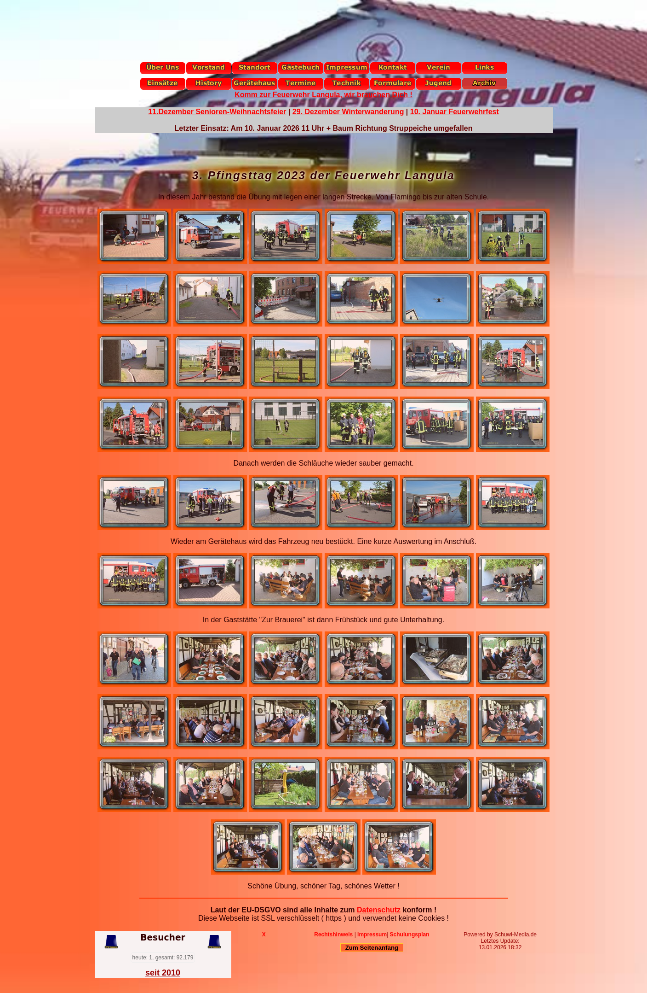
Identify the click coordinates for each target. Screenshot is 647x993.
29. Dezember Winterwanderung (348, 112)
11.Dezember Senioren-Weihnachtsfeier (217, 112)
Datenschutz (379, 910)
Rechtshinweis (333, 934)
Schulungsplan (409, 934)
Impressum (372, 934)
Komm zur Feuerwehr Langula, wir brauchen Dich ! (323, 95)
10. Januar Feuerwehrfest (454, 112)
